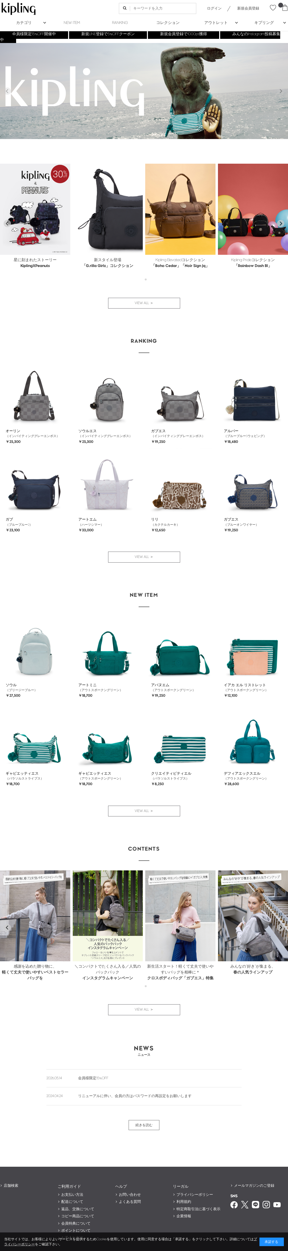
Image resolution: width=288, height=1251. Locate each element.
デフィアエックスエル (242, 773)
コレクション (168, 23)
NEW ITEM (72, 23)
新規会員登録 (248, 8)
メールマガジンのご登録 (254, 1185)
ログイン (214, 8)
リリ (154, 519)
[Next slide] (280, 91)
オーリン (13, 431)
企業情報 (183, 1216)
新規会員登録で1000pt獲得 (183, 34)
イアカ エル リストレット (245, 685)
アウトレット (216, 23)
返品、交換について (77, 1209)
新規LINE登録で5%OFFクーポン (108, 34)
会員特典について (76, 1223)
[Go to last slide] (7, 223)
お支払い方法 (72, 1194)
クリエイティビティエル (171, 773)
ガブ (9, 519)
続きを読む (144, 1125)
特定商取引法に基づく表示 (198, 1209)
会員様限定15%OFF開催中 (34, 34)
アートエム (87, 519)
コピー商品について (77, 1216)
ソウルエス (87, 431)
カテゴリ (24, 23)
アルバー (231, 431)
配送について (72, 1201)
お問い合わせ (130, 1194)
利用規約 (183, 1201)
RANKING (120, 23)
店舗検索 (11, 1185)
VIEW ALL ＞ (144, 303)
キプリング (264, 23)
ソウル (11, 685)
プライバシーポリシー (194, 1194)
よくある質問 (130, 1201)
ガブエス (158, 431)
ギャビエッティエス (22, 773)
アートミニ (87, 685)
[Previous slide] (7, 91)
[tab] (142, 279)
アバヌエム (160, 685)
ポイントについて (76, 1230)
